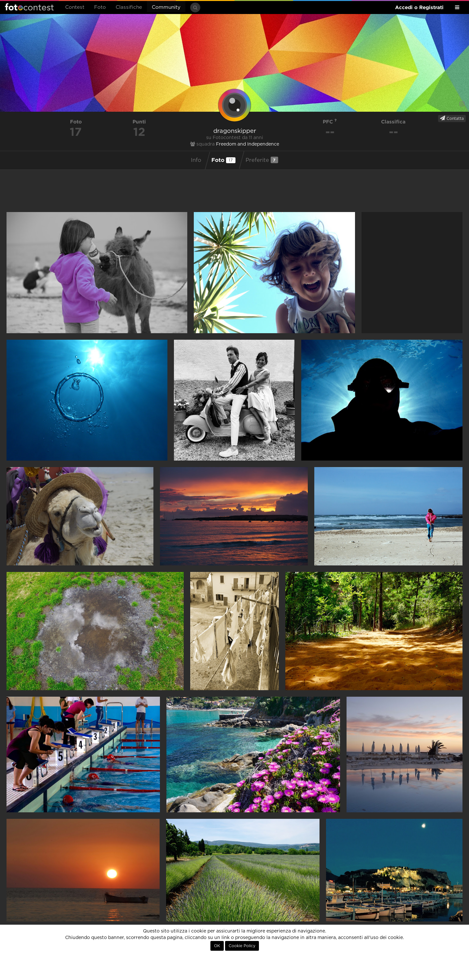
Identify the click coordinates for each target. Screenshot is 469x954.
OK (217, 946)
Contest (74, 7)
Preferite (262, 160)
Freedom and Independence (247, 144)
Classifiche (129, 7)
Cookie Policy (242, 946)
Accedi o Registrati (419, 7)
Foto (100, 7)
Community (166, 7)
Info (196, 160)
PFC (330, 121)
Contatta (452, 118)
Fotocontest (29, 7)
